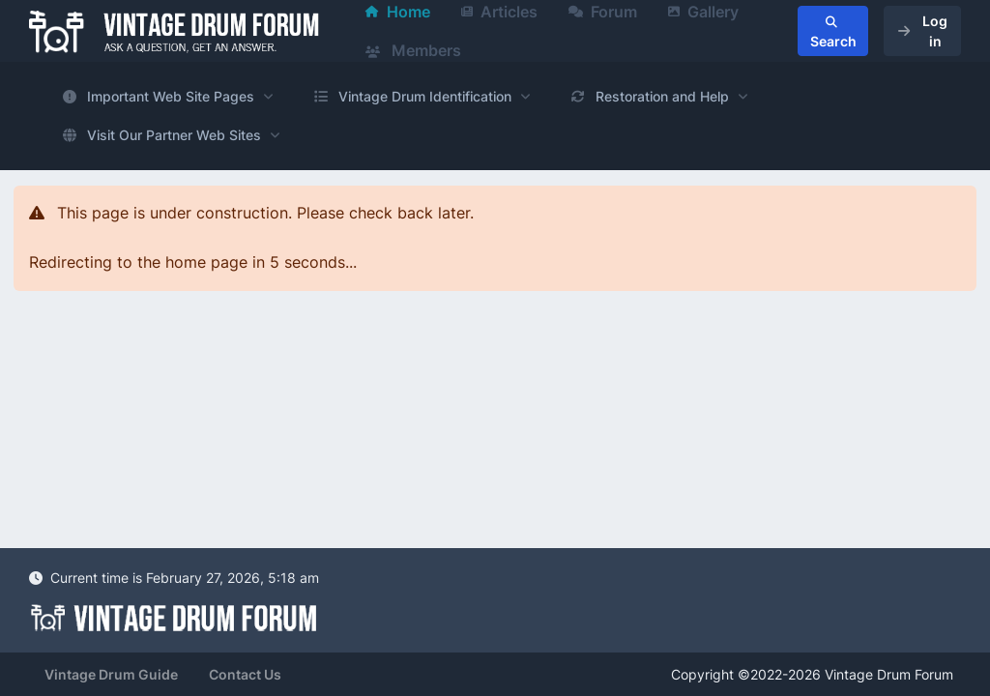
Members (413, 50)
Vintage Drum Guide (111, 674)
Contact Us (245, 674)
